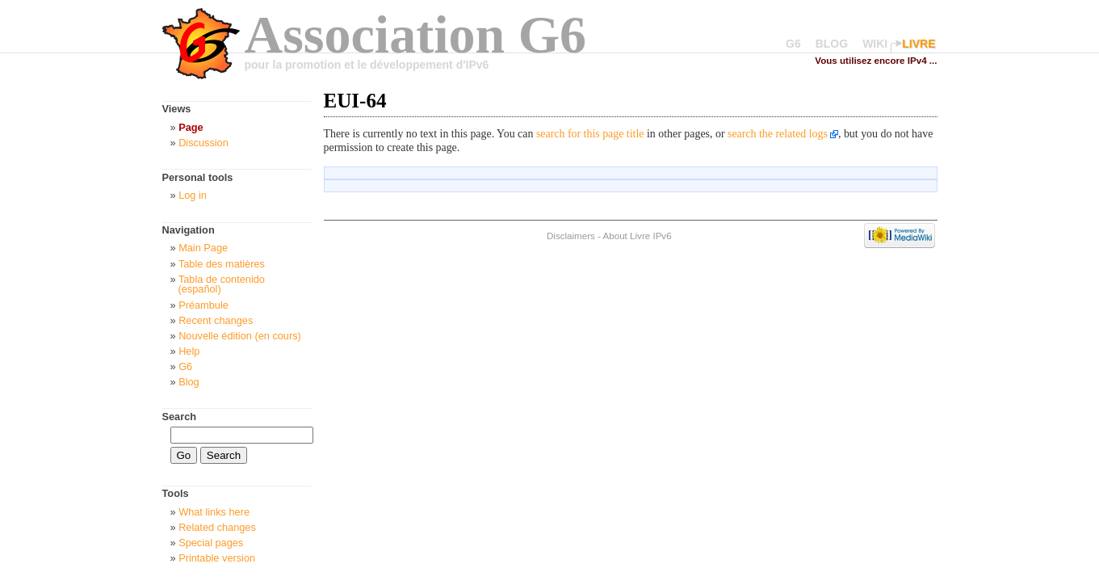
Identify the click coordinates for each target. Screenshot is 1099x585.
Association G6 (416, 34)
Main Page (203, 248)
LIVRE (918, 43)
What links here (214, 512)
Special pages (210, 543)
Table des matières (221, 264)
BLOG (832, 43)
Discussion (203, 143)
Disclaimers (571, 235)
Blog (188, 382)
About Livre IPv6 (637, 235)
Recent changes (215, 320)
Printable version (216, 558)
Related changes (217, 527)
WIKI (874, 43)
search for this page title (590, 134)
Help (188, 351)
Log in (192, 195)
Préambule (203, 305)
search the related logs (778, 134)
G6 (793, 43)
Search (179, 416)
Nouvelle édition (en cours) (239, 336)
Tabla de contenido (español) (221, 284)
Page (190, 127)
